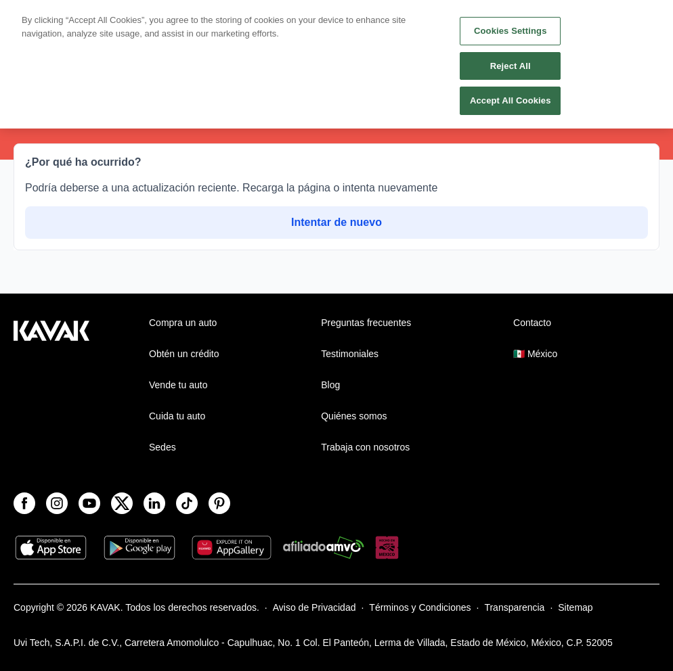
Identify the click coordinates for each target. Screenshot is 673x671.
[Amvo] (323, 549)
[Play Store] (139, 549)
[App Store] (51, 549)
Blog (330, 384)
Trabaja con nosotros (365, 447)
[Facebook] (24, 503)
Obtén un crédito (184, 353)
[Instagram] (57, 503)
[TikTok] (187, 503)
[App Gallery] (231, 549)
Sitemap (575, 607)
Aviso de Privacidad (314, 607)
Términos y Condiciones (420, 607)
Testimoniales (349, 353)
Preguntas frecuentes (366, 322)
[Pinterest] (219, 503)
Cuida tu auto (177, 416)
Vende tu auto (178, 384)
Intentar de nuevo (336, 222)
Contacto (532, 322)
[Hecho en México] (387, 549)
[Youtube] (89, 503)
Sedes (162, 447)
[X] (122, 503)
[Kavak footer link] (51, 386)
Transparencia (514, 607)
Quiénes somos (354, 416)
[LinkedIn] (154, 503)
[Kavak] (32, 19)
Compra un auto (183, 322)
